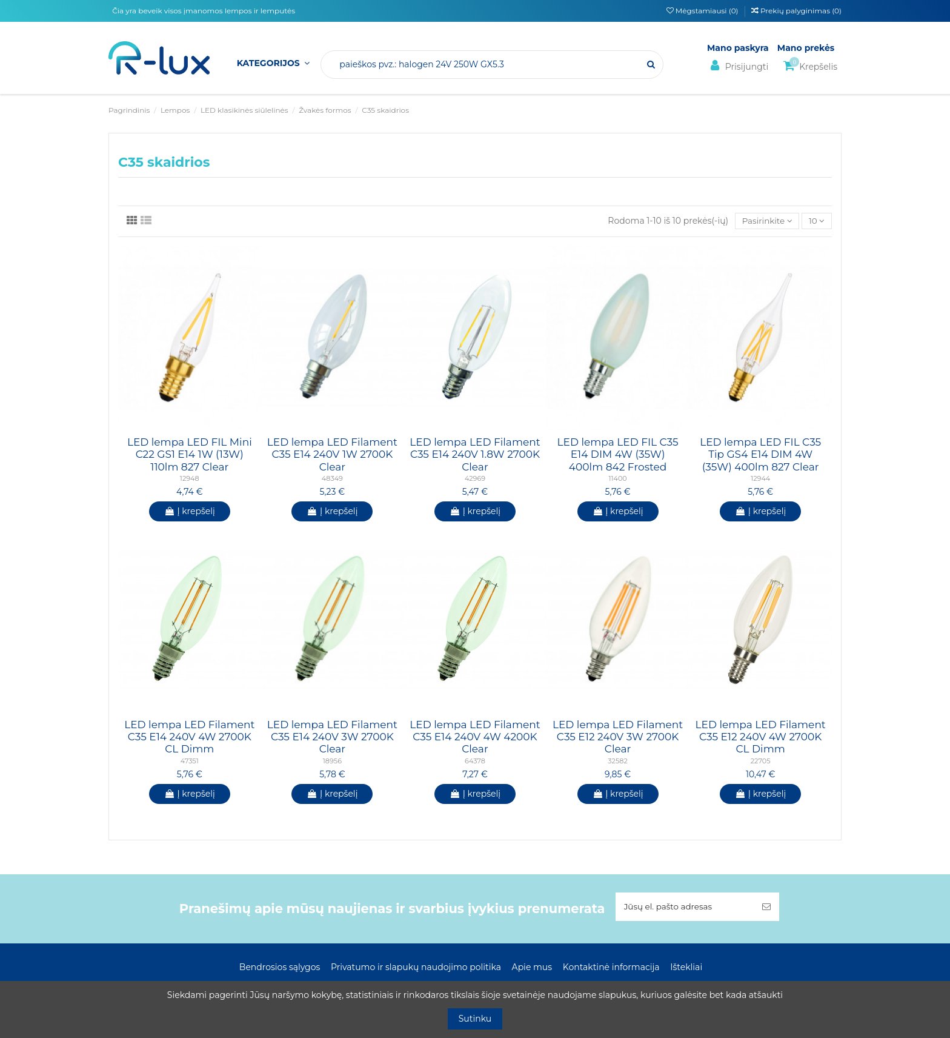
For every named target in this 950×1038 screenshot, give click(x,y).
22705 (761, 761)
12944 (760, 479)
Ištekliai (686, 968)
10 (816, 221)
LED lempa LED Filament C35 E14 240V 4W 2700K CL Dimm (189, 737)
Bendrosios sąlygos (279, 968)
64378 (475, 761)
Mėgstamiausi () (703, 10)
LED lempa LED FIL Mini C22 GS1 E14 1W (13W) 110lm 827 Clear (189, 455)
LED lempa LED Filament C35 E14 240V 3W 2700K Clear (332, 737)
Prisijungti (737, 65)
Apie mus (532, 968)
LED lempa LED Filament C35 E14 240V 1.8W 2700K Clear (475, 455)
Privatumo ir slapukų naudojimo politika (416, 968)
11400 (617, 479)
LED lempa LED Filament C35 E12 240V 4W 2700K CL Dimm (761, 737)
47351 (190, 761)
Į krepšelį (189, 511)
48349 (332, 479)
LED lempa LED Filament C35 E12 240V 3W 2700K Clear (618, 737)
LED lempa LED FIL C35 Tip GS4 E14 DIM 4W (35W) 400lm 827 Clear (760, 455)
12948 (189, 479)
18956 (332, 761)
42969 (475, 479)
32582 (617, 761)
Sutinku (475, 1018)
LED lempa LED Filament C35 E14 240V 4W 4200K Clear (475, 737)
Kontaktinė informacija (611, 968)
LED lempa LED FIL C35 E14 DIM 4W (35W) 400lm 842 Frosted (618, 455)
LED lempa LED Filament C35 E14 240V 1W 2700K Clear (332, 455)
